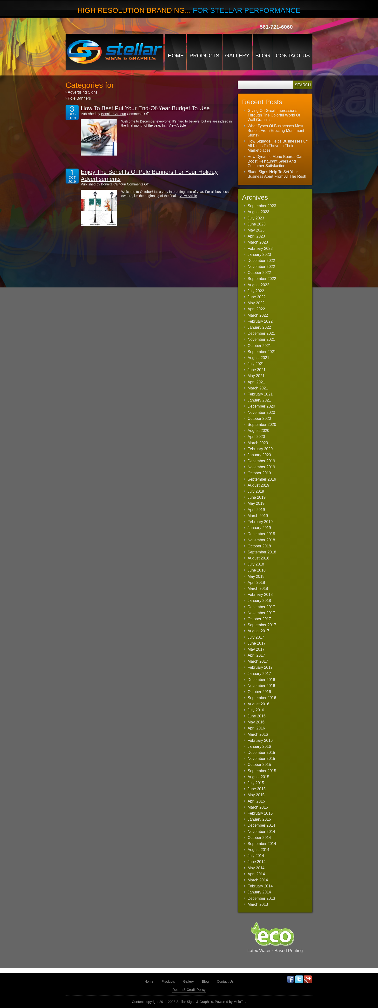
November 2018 (261, 540)
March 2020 (258, 443)
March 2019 (258, 516)
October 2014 (259, 838)
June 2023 (257, 224)
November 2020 (261, 412)
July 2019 (256, 491)
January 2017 (259, 674)
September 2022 (262, 279)
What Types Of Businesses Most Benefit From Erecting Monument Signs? (276, 130)
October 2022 (259, 273)
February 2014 (260, 886)
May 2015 (256, 795)
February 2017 (260, 667)
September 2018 (262, 552)
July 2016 (256, 710)
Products (204, 56)
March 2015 (258, 807)
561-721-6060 (276, 27)
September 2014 (262, 844)
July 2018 (256, 564)
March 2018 (258, 588)
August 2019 (258, 485)
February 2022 (260, 321)
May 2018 (256, 576)
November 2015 (261, 758)
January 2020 (259, 455)
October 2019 (259, 473)
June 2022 (257, 297)
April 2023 (256, 236)
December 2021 (261, 333)
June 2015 (257, 789)
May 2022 (256, 303)
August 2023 (258, 212)
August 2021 (258, 358)
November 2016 (261, 686)
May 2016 (256, 722)
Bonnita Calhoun (113, 114)
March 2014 (258, 880)
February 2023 (260, 248)
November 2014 (261, 832)
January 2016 (259, 746)
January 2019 (259, 528)
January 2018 (259, 601)
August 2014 (258, 850)
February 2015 (260, 813)
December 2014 (261, 825)
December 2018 (261, 534)
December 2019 (261, 461)
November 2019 (261, 467)
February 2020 (260, 449)
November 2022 (261, 267)
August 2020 (258, 431)
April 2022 (256, 309)
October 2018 (259, 546)
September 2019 (262, 479)
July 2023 (256, 218)
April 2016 (256, 728)
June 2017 (257, 643)
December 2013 (261, 898)
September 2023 (262, 206)
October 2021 (259, 346)
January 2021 (259, 400)
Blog (262, 56)
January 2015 (259, 819)
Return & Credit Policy (189, 990)
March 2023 (258, 242)
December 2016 (261, 680)
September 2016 (262, 698)
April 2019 (256, 510)
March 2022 (258, 315)
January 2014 (259, 892)
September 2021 (262, 352)
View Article (177, 125)
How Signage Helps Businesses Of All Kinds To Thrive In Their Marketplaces (277, 145)
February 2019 (260, 522)
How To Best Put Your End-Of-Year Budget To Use (145, 108)
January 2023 (259, 254)
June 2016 (257, 716)
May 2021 (256, 376)
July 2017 (256, 637)
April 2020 (256, 437)
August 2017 (258, 631)
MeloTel (239, 1002)
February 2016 (260, 740)
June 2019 (257, 497)
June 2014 (257, 862)
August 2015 (258, 777)
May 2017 (256, 649)
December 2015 (261, 752)
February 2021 (260, 394)
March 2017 (258, 661)
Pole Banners (79, 98)
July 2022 (256, 291)
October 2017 (259, 619)
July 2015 (256, 783)
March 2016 (258, 734)
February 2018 (260, 595)
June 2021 (257, 370)
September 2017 (262, 625)
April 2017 (256, 655)
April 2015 (256, 801)
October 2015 (259, 765)
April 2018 (256, 582)
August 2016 (258, 704)
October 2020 (259, 418)
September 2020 (262, 424)
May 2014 (256, 868)
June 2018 (257, 570)
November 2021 (261, 339)
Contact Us (293, 56)
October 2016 (259, 692)
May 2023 (256, 230)
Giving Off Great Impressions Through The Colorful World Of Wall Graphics (274, 115)
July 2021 (256, 364)
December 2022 (261, 261)
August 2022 (258, 285)
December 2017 (261, 607)
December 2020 (261, 406)
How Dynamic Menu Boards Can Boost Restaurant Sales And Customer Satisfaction (276, 161)
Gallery (237, 56)
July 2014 (256, 856)
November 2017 (261, 613)
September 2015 (262, 771)
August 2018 (258, 558)
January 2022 (259, 327)
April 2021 (256, 382)
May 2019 (256, 503)
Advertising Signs (83, 92)
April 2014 (256, 874)
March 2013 (258, 904)
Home (176, 56)
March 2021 (258, 388)
